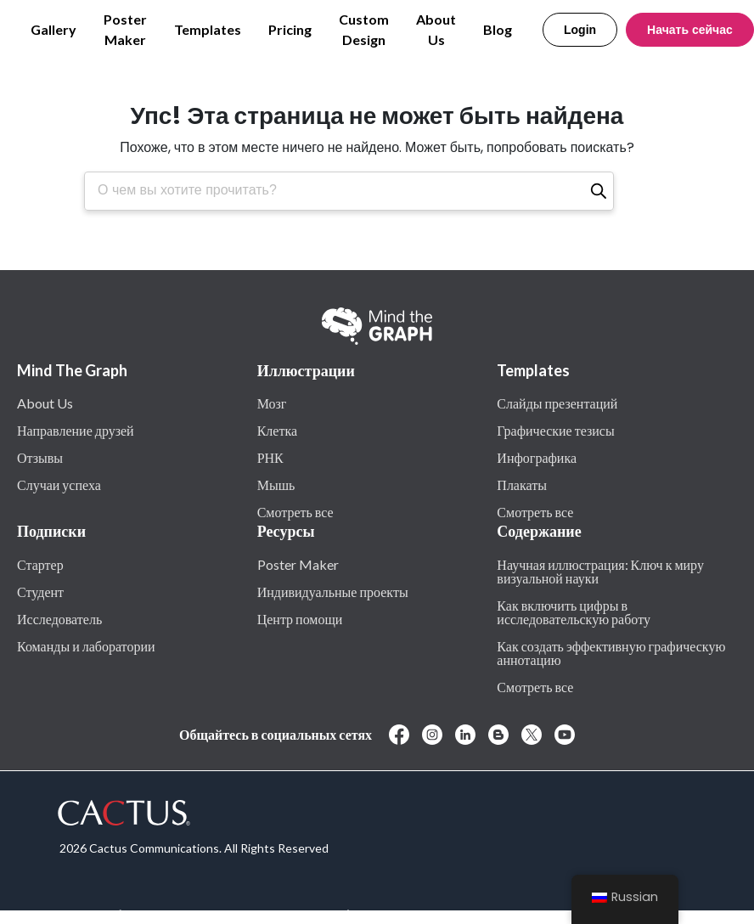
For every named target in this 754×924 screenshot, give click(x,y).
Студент (40, 591)
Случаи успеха (59, 484)
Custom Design (364, 29)
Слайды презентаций (557, 402)
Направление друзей (75, 429)
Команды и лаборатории (86, 645)
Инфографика (537, 457)
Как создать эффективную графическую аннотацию (611, 652)
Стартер (40, 564)
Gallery (53, 29)
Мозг (272, 402)
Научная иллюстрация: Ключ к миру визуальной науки (600, 570)
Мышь (276, 484)
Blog (497, 29)
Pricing (290, 29)
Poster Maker (125, 29)
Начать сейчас (690, 30)
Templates (207, 29)
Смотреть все (295, 511)
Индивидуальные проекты (332, 591)
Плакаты (522, 484)
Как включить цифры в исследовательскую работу (573, 611)
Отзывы (40, 457)
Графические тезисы (555, 429)
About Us (436, 29)
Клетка (277, 429)
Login (580, 30)
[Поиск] (598, 191)
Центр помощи (300, 618)
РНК (270, 457)
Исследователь (59, 618)
